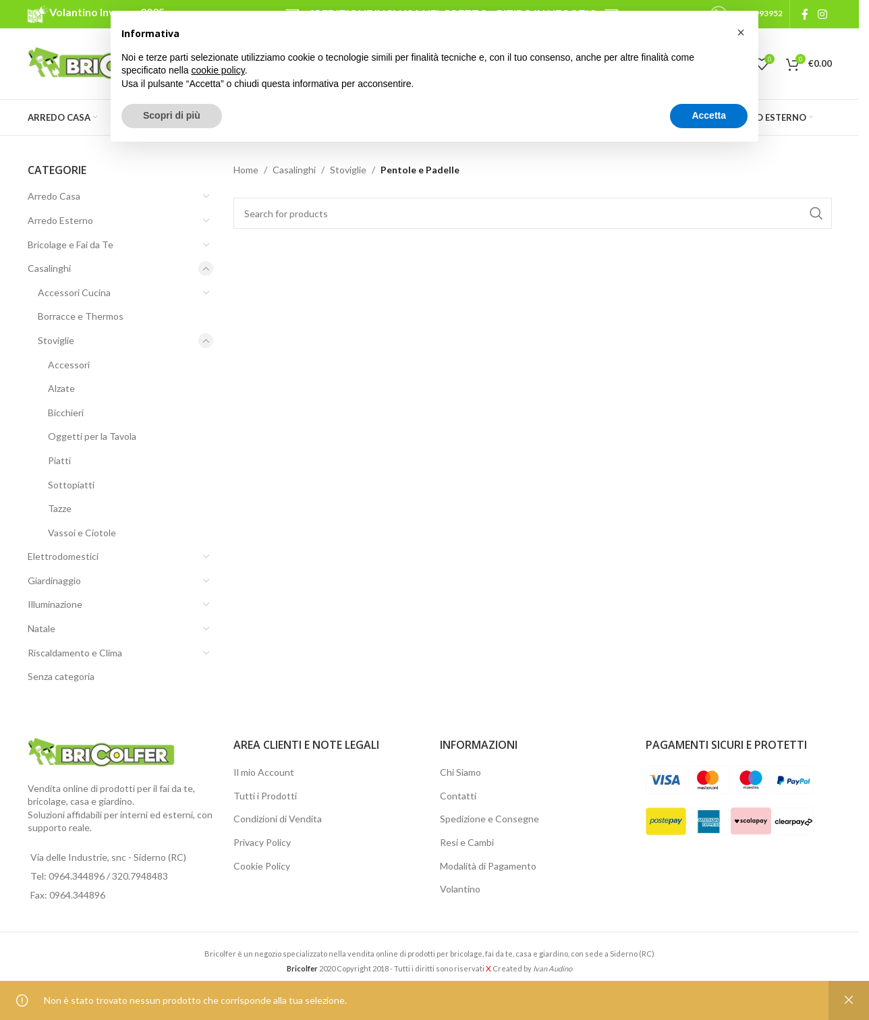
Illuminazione (55, 604)
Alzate (61, 388)
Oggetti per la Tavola (92, 436)
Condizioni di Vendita (277, 818)
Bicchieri (66, 412)
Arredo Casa (54, 196)
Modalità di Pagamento (488, 866)
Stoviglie (56, 340)
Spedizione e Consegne (489, 818)
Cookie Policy (261, 866)
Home (245, 169)
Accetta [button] (709, 115)
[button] (741, 32)
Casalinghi (49, 268)
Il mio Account (263, 772)
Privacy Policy (262, 842)
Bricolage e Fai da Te (70, 244)
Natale (41, 628)
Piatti (59, 460)
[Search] (532, 213)
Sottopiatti (71, 484)
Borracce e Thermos (80, 316)
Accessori (69, 364)
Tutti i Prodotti (265, 795)
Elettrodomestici (63, 556)
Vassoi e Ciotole (82, 532)
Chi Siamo (460, 772)
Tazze (60, 508)
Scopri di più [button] (171, 115)
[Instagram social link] (822, 14)
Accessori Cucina (74, 292)
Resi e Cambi (467, 842)
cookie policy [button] (218, 70)
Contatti (458, 795)
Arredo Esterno (60, 220)
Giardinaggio (54, 580)
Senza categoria (61, 676)
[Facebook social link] (805, 14)
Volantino (460, 889)
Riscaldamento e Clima (75, 652)
